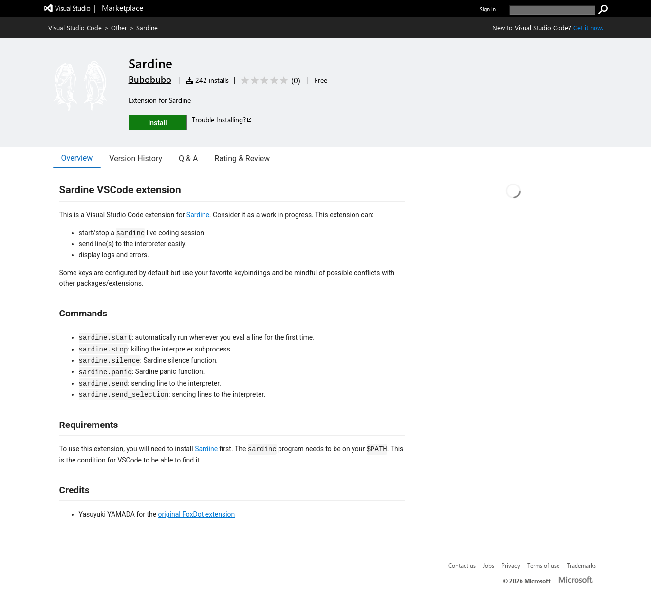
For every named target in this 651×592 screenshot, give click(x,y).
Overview (77, 158)
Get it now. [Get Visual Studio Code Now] (588, 27)
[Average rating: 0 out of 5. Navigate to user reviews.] (269, 80)
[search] (552, 10)
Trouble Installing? (222, 119)
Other (119, 27)
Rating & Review (242, 158)
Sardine (197, 215)
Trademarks (581, 565)
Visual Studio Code (75, 27)
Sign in (488, 9)
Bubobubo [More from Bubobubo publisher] (150, 79)
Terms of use (543, 565)
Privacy (511, 565)
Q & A (188, 158)
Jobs (488, 565)
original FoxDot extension (196, 514)
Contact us (462, 565)
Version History (135, 158)
